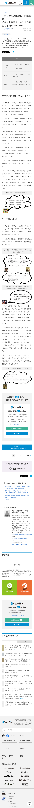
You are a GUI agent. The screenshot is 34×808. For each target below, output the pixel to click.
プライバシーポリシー (13, 806)
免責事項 (10, 798)
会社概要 (10, 801)
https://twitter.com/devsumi (19, 538)
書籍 (22, 756)
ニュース (6, 748)
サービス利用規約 (12, 803)
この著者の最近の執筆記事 (19, 545)
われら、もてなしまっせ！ (21, 82)
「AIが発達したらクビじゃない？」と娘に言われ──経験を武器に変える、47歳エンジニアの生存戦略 (18, 683)
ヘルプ (9, 791)
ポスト (6, 52)
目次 (23, 59)
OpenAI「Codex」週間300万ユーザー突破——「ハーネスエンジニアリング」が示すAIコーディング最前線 (18, 647)
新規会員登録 (16, 429)
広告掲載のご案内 (25, 741)
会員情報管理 (11, 796)
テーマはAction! (17, 68)
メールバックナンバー (17, 424)
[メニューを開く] (2, 2)
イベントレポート (6, 34)
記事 (22, 748)
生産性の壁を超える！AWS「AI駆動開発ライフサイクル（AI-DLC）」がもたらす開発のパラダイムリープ (18, 704)
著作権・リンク (11, 793)
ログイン (16, 433)
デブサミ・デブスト (7, 757)
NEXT (29, 455)
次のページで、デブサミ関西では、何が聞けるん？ (17, 447)
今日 (9, 641)
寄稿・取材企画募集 (9, 741)
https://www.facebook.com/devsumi (22, 534)
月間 (24, 641)
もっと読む (7, 499)
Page (6, 75)
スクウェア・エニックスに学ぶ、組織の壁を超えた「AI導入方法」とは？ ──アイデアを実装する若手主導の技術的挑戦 (18, 696)
